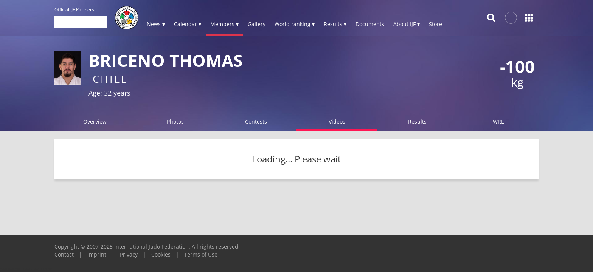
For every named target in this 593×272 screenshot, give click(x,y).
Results (417, 121)
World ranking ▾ (295, 24)
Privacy (129, 254)
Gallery (256, 24)
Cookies (161, 254)
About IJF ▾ (406, 24)
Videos (337, 121)
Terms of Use (200, 254)
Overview (95, 121)
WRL (498, 121)
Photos (175, 121)
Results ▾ (335, 24)
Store (435, 24)
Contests (256, 121)
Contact (64, 254)
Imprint (96, 254)
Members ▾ (224, 24)
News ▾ (156, 24)
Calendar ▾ (187, 24)
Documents (369, 24)
